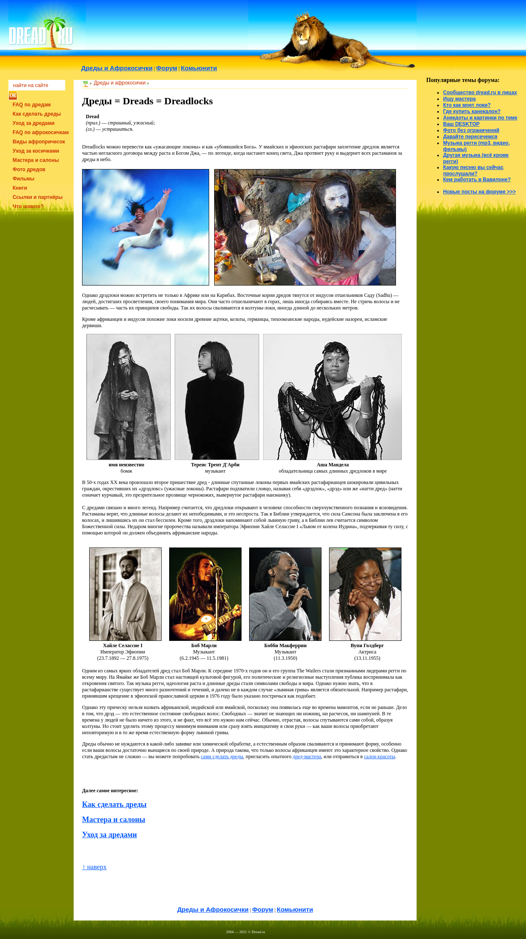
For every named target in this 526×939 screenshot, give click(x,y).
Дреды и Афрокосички (213, 909)
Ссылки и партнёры (38, 197)
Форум (262, 909)
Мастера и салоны (36, 160)
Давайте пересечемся (470, 137)
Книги (20, 188)
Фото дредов (29, 169)
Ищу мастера (459, 99)
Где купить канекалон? (472, 111)
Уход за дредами (34, 123)
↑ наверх (94, 866)
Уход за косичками (36, 151)
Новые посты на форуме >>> (479, 192)
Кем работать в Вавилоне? (477, 180)
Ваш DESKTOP (461, 124)
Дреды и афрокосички (120, 83)
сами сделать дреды (222, 756)
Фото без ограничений (471, 130)
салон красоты (379, 756)
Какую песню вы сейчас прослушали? (473, 170)
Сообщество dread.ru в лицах (480, 92)
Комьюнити (295, 909)
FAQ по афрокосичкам (41, 132)
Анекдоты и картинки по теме (480, 118)
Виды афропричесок (39, 142)
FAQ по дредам (32, 105)
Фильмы (24, 179)
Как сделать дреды (37, 114)
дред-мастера (307, 756)
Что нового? (28, 206)
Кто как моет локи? (467, 105)
